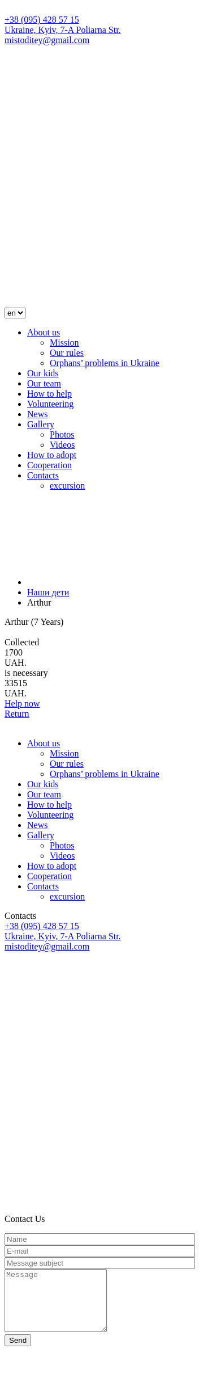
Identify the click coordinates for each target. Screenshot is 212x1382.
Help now (22, 703)
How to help (49, 393)
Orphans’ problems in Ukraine (104, 363)
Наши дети (48, 592)
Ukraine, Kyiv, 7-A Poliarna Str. (63, 30)
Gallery (40, 424)
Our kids (43, 373)
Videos (62, 445)
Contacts (43, 475)
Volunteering (50, 404)
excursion (67, 485)
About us (43, 332)
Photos (62, 434)
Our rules (67, 353)
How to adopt (51, 455)
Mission (64, 342)
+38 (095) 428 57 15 (42, 19)
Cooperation (49, 465)
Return (17, 714)
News (37, 414)
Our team (44, 383)
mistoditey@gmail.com (47, 40)
